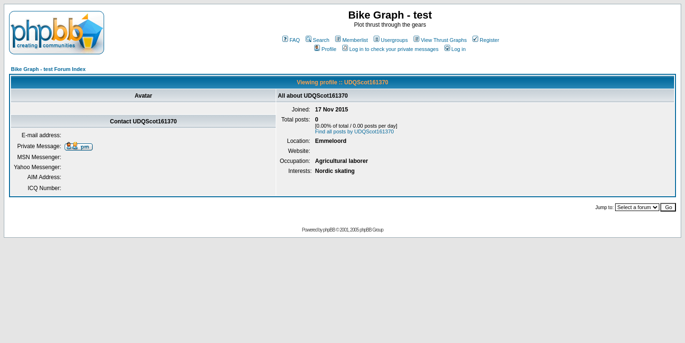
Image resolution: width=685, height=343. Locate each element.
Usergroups (391, 40)
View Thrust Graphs (440, 40)
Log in (455, 49)
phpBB (329, 229)
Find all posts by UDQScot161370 (354, 131)
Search (317, 40)
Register (486, 40)
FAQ (291, 40)
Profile (325, 49)
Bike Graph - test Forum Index (48, 69)
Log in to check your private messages (390, 49)
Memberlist (351, 40)
